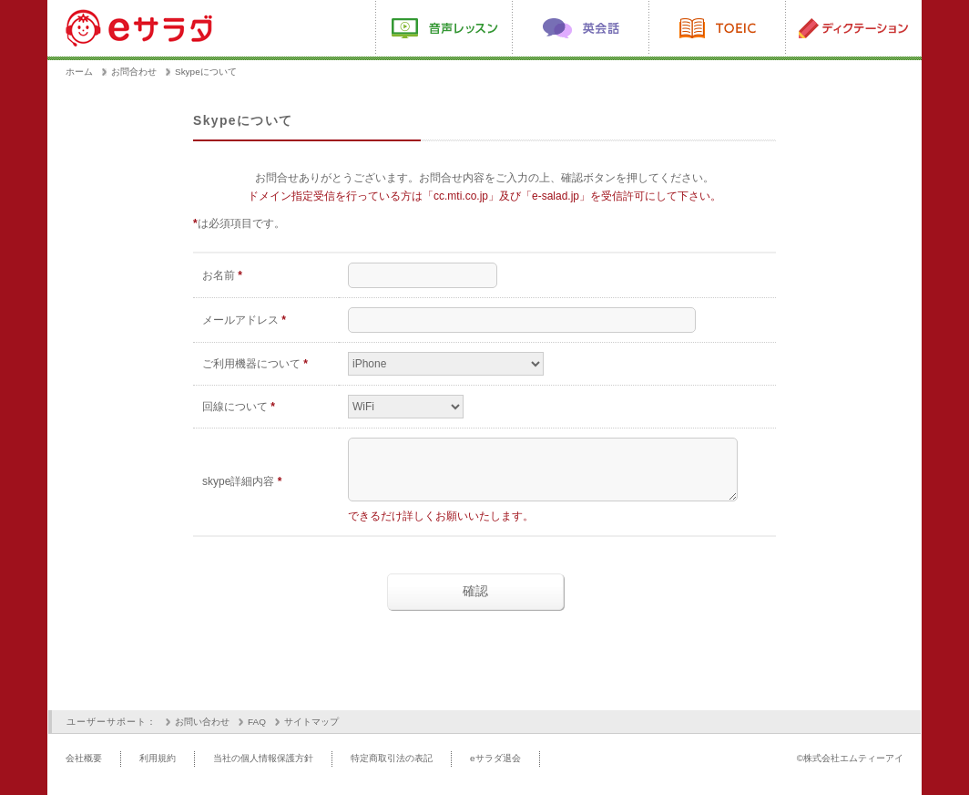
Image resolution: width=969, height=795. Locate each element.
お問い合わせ (202, 733)
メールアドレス (244, 320)
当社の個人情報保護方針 (263, 769)
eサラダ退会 (495, 769)
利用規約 (157, 769)
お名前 (222, 275)
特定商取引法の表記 (392, 769)
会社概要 (84, 769)
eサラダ (140, 27)
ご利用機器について (255, 363)
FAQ (257, 733)
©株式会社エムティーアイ (850, 769)
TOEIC (716, 28)
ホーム (79, 72)
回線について (238, 406)
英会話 (580, 28)
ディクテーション (853, 28)
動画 (443, 28)
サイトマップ (311, 733)
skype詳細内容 (241, 486)
